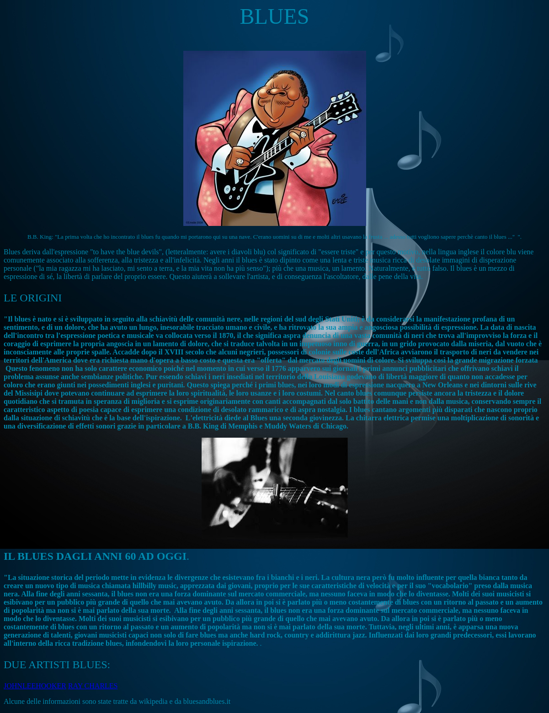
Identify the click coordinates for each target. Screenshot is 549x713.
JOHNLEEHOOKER (35, 686)
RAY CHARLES (93, 686)
